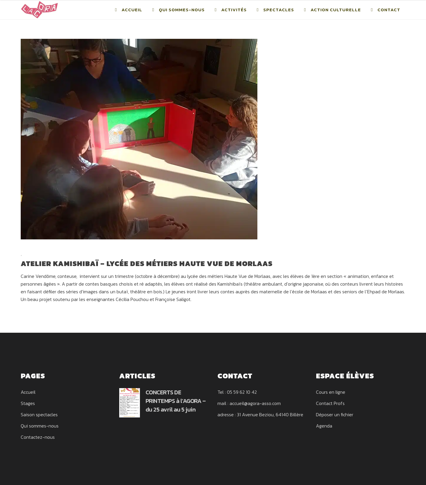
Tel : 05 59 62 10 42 (237, 392)
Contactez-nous (38, 437)
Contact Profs (330, 403)
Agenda (324, 425)
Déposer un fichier (334, 414)
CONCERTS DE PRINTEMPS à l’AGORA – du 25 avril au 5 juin (176, 401)
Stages (28, 403)
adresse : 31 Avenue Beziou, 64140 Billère (260, 414)
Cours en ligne (330, 392)
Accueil (28, 392)
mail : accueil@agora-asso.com (249, 403)
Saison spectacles (39, 414)
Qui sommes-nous (40, 425)
